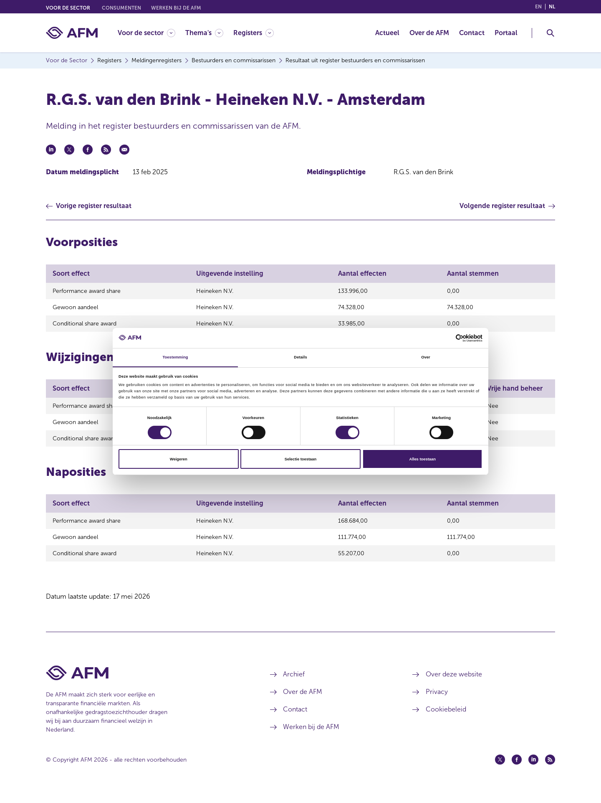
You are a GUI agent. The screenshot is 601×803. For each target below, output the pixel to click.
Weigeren (178, 459)
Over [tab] (425, 357)
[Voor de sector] (146, 32)
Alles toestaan (422, 459)
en (538, 7)
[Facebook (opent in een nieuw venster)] (517, 771)
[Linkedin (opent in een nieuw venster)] (533, 771)
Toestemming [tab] (175, 357)
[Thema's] (204, 32)
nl (552, 7)
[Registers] (253, 32)
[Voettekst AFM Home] (145, 684)
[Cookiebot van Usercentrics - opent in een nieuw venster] (445, 338)
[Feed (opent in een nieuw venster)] (550, 771)
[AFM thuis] (72, 33)
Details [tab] (300, 357)
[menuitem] (151, 32)
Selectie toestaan (300, 459)
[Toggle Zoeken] (550, 33)
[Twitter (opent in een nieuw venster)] (500, 771)
